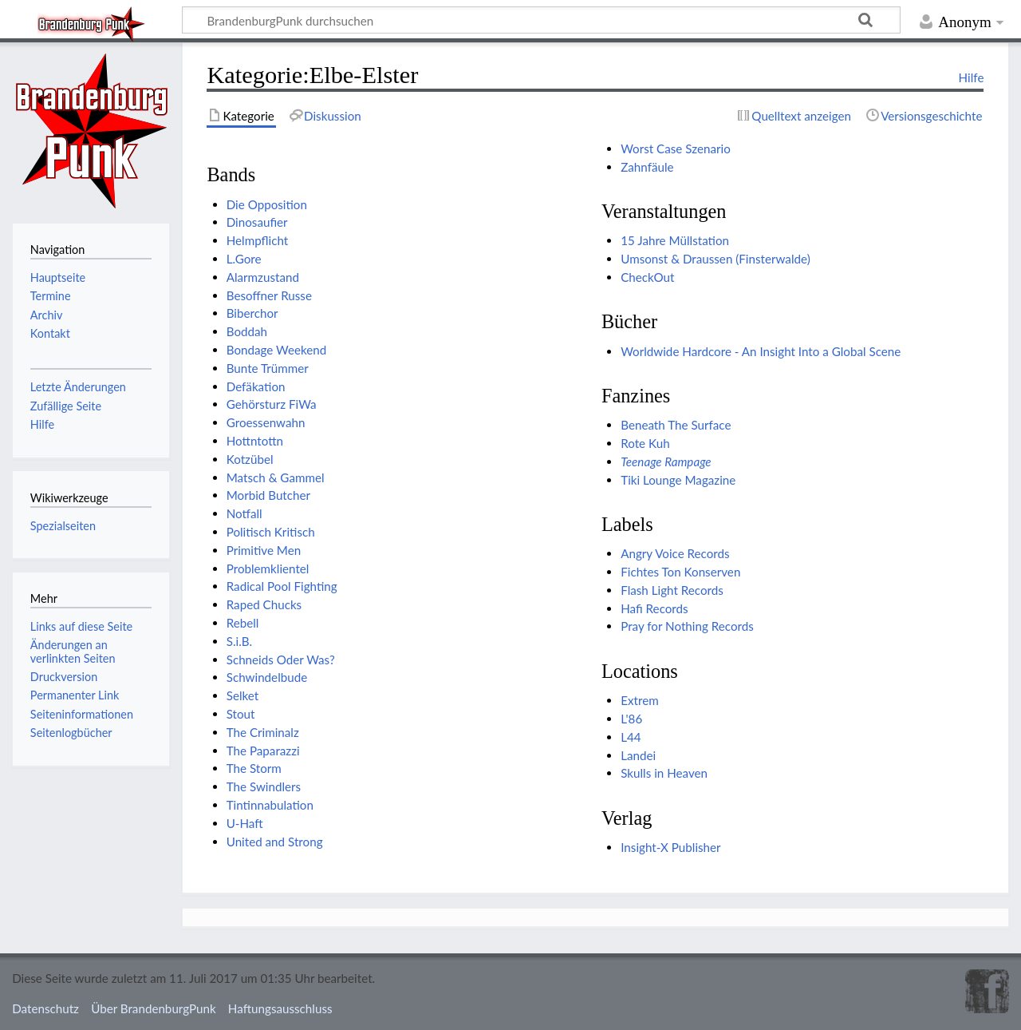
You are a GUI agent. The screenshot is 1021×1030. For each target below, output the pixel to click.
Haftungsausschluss (280, 1008)
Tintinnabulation (270, 805)
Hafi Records (654, 608)
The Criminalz (263, 732)
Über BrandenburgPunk (153, 1008)
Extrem (640, 700)
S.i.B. (239, 641)
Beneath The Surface (676, 425)
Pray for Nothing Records (687, 626)
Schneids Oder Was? (281, 659)
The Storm (254, 768)
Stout (241, 714)
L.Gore (244, 259)
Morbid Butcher (268, 495)
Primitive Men (264, 550)
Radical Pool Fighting (282, 586)
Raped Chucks (264, 604)
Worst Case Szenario (676, 148)
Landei (638, 755)
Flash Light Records (672, 590)
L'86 (631, 718)
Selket (243, 695)
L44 (631, 737)
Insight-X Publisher (670, 847)
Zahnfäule (647, 167)
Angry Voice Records (675, 553)
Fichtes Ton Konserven (680, 572)
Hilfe (971, 77)
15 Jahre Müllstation (675, 240)
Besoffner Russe (269, 295)
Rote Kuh (645, 443)
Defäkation (256, 386)
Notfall (244, 513)
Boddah (247, 331)
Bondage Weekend (277, 350)
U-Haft (245, 823)
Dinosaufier (257, 222)
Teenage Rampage (666, 461)
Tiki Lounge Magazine (678, 480)
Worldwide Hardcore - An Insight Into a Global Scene (761, 351)
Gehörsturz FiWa (272, 404)
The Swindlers (264, 786)
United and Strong (275, 841)
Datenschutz (45, 1008)
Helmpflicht (258, 240)
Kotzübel (250, 459)
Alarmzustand (263, 277)
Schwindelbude (267, 677)
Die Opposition (267, 204)
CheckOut (647, 277)
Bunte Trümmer (268, 368)
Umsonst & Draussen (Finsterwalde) (715, 259)
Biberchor (252, 313)
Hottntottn (255, 441)
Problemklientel (268, 568)
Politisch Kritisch (271, 532)
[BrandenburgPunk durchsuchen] (541, 20)
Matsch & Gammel (276, 477)
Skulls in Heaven (664, 773)
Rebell (243, 623)
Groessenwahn (266, 422)
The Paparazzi (263, 750)
